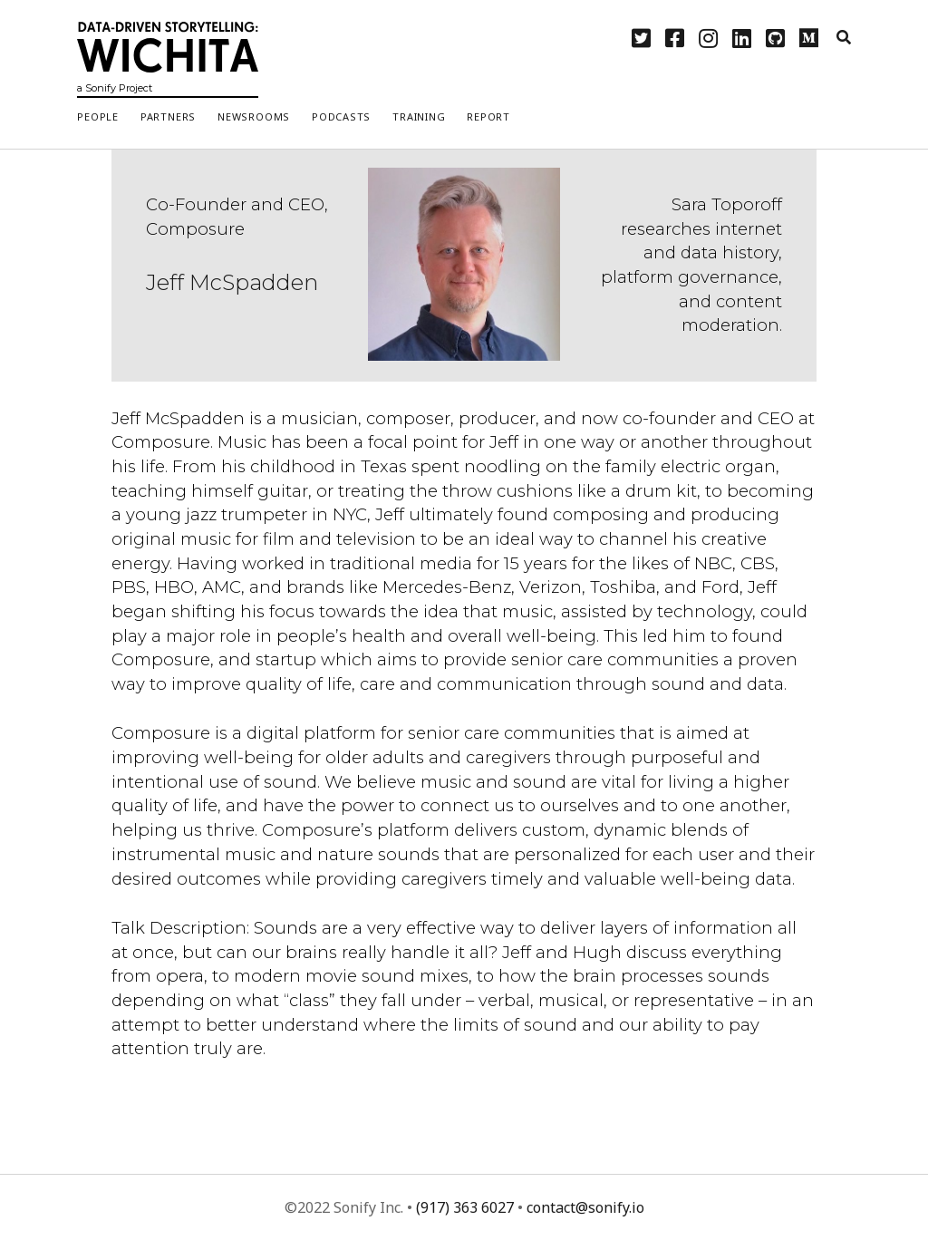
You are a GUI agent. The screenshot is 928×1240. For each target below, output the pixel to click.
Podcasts (341, 116)
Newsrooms (254, 116)
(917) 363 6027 (465, 1207)
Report (488, 116)
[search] (843, 38)
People (98, 116)
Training (418, 116)
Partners (168, 116)
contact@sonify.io (585, 1207)
